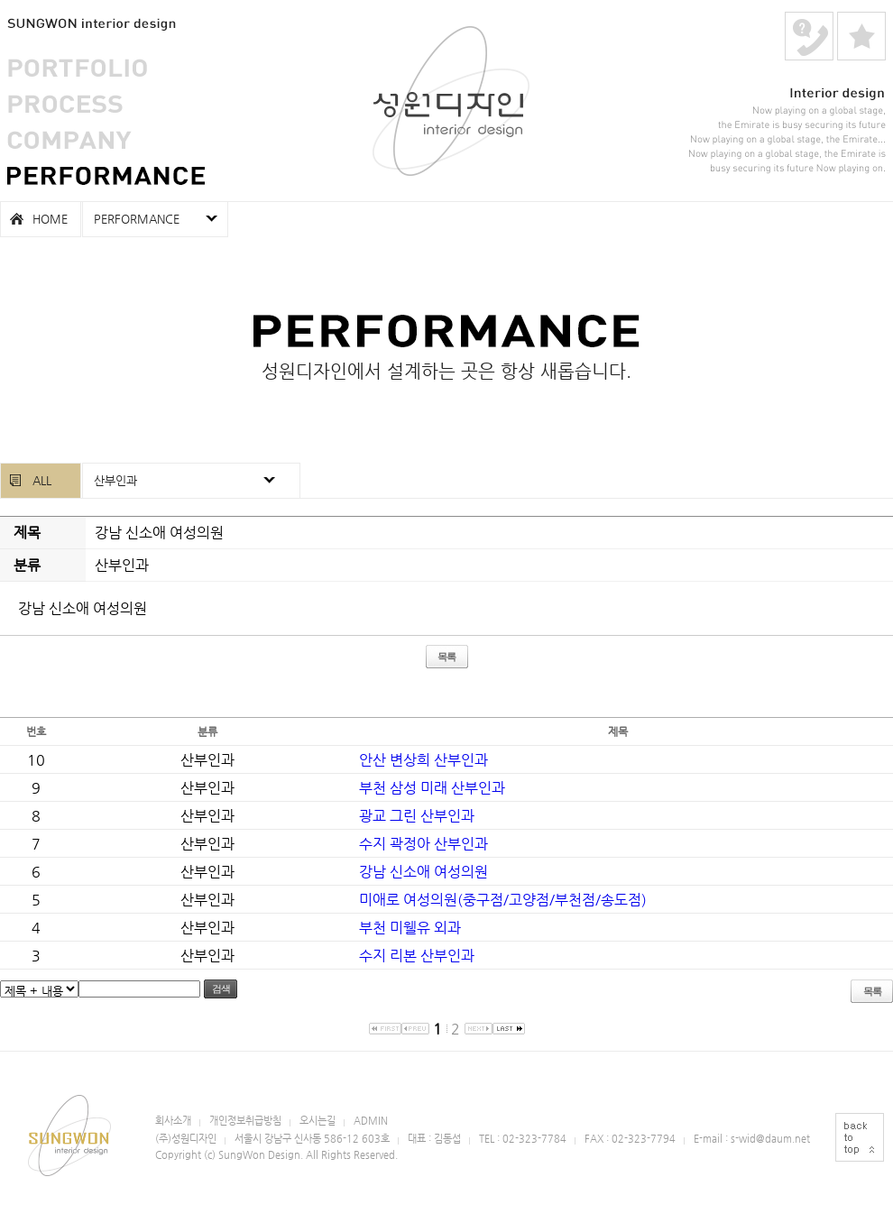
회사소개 (173, 1120)
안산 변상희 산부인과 (423, 759)
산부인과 (115, 480)
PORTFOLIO (77, 68)
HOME (50, 218)
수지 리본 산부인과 (416, 955)
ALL (41, 480)
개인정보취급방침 (245, 1120)
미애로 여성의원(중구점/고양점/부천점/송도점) (503, 899)
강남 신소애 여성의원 (423, 871)
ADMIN (371, 1120)
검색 (221, 988)
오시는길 (317, 1120)
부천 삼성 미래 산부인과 (432, 787)
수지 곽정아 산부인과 (423, 843)
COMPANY (69, 140)
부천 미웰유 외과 (410, 927)
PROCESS (65, 104)
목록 (446, 656)
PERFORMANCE (106, 176)
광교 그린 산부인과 (416, 815)
